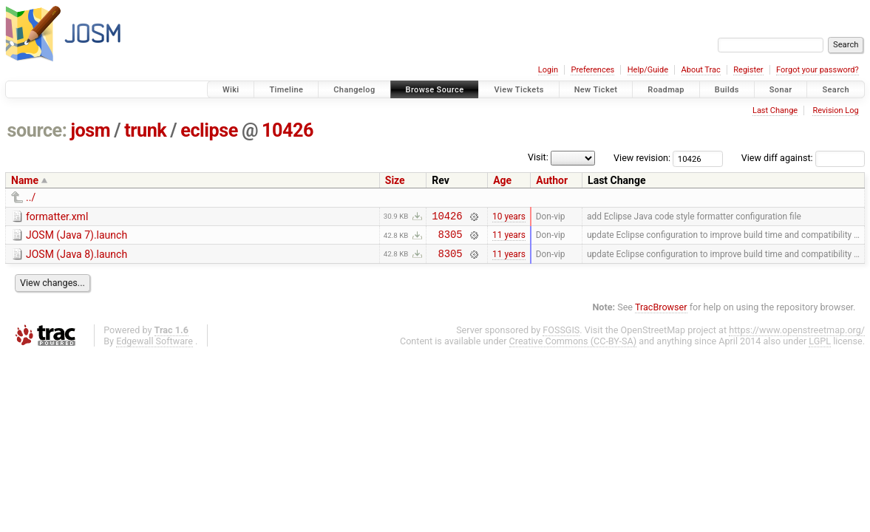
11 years (509, 238)
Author (552, 180)
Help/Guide (648, 70)
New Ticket (596, 90)
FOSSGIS (561, 336)
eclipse (209, 130)
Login (548, 70)
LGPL (820, 347)
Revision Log (835, 110)
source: (37, 130)
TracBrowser (661, 313)
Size (395, 180)
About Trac (701, 70)
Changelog (354, 90)
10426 (287, 130)
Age (502, 180)
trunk (145, 130)
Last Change (775, 110)
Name (24, 180)
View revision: (642, 157)
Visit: (538, 157)
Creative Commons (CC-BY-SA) (573, 347)
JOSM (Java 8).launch (76, 259)
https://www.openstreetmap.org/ (797, 336)
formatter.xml (57, 216)
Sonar (780, 90)
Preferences (592, 70)
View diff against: (803, 157)
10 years (509, 217)
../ (30, 197)
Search (835, 90)
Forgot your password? (817, 70)
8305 (450, 238)
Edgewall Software (154, 347)
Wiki (230, 90)
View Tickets (518, 90)
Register (748, 70)
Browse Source (435, 90)
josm (90, 130)
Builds (727, 90)
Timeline (286, 90)
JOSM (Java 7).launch (76, 237)
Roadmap (666, 90)
